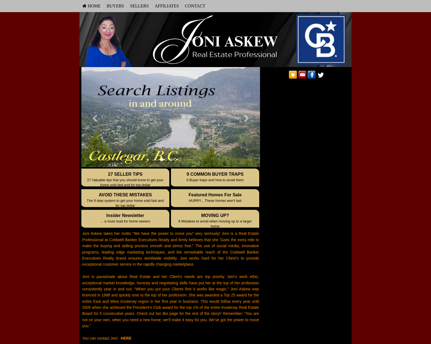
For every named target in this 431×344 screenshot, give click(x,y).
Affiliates (167, 6)
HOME (91, 6)
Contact (195, 6)
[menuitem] (91, 6)
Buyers (115, 6)
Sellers (139, 6)
